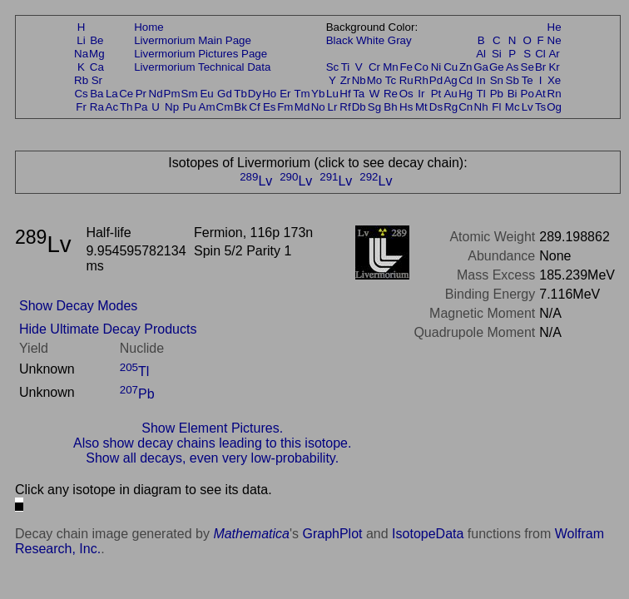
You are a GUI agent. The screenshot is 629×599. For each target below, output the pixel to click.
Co (421, 67)
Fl (496, 107)
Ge (496, 67)
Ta (358, 93)
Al (481, 53)
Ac (112, 107)
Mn (391, 67)
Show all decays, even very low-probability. (212, 458)
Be (96, 40)
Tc (390, 80)
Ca (97, 67)
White (370, 40)
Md (302, 107)
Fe (406, 67)
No (318, 107)
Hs (406, 107)
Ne (554, 40)
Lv (527, 107)
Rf (344, 107)
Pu (189, 107)
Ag (450, 80)
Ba (96, 93)
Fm (285, 107)
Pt (436, 93)
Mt (421, 107)
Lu (332, 93)
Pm (172, 93)
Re (391, 93)
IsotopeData (427, 534)
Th (126, 107)
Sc (332, 67)
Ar (553, 53)
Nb (359, 80)
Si (497, 53)
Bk (240, 107)
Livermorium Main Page (192, 40)
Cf (254, 107)
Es (269, 107)
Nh (481, 107)
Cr (374, 67)
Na (81, 53)
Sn (496, 80)
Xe (554, 80)
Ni (436, 67)
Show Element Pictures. (212, 428)
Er (285, 93)
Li (81, 40)
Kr (553, 67)
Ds (436, 107)
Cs (80, 93)
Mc (512, 107)
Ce (126, 93)
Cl (540, 53)
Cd (465, 80)
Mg (97, 53)
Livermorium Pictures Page (200, 53)
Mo (375, 80)
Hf (344, 93)
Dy (254, 93)
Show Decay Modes (78, 306)
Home (149, 27)
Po (527, 93)
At (540, 93)
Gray (400, 40)
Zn (466, 67)
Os (406, 93)
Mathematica (251, 534)
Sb (512, 80)
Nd (156, 93)
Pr (141, 93)
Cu (450, 67)
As (512, 67)
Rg (450, 107)
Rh (421, 80)
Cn (465, 107)
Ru (406, 80)
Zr (345, 80)
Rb (81, 80)
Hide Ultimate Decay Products (107, 329)
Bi (513, 93)
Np (172, 107)
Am (207, 107)
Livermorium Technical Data (202, 67)
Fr (81, 107)
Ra (97, 107)
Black (340, 40)
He (554, 27)
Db (359, 107)
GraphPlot (332, 534)
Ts (540, 107)
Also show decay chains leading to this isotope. (212, 443)
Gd (224, 93)
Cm (225, 107)
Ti (345, 67)
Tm (302, 93)
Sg (374, 107)
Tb (240, 93)
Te (527, 80)
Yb (317, 93)
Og (554, 107)
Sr (97, 80)
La (112, 93)
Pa (140, 107)
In (481, 80)
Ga (480, 67)
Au (450, 93)
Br (540, 67)
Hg (465, 93)
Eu (206, 93)
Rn (554, 93)
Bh (390, 107)
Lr (333, 107)
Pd (436, 80)
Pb (496, 93)
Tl (481, 93)
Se (527, 67)
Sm (189, 93)
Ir (421, 93)
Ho (269, 93)
